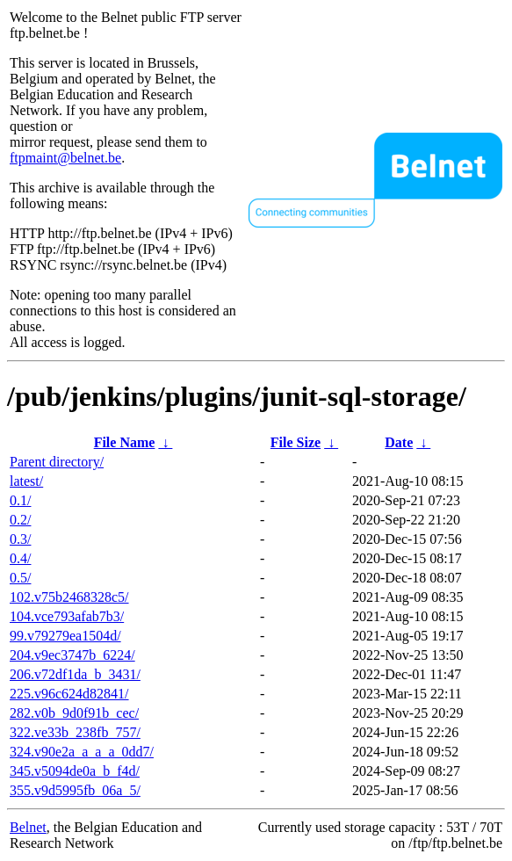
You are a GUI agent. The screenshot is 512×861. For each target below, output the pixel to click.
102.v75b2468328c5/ (69, 597)
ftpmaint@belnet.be (65, 157)
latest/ (26, 481)
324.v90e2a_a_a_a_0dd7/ (82, 751)
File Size (295, 442)
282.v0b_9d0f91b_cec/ (74, 712)
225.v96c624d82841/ (69, 693)
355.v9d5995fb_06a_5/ (75, 790)
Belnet (28, 827)
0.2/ (20, 519)
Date (399, 442)
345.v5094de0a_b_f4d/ (75, 770)
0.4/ (20, 558)
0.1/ (20, 500)
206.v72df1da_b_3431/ (75, 674)
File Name (124, 442)
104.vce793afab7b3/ (67, 616)
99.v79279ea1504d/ (65, 635)
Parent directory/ (57, 461)
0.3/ (20, 539)
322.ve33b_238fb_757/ (75, 732)
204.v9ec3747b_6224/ (72, 655)
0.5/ (20, 577)
